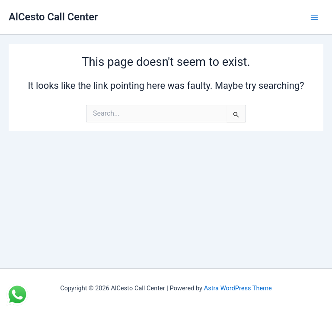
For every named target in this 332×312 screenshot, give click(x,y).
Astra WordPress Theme (238, 288)
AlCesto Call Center (53, 17)
